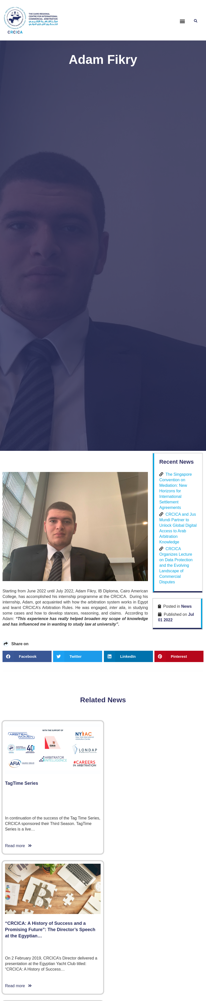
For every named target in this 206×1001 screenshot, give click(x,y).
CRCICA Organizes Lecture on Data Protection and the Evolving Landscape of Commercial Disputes (176, 565)
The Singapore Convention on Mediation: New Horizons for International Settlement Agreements (175, 490)
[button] (182, 21)
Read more (18, 845)
